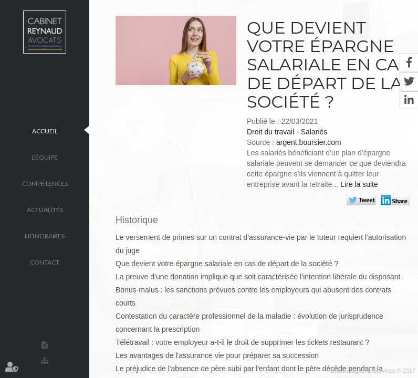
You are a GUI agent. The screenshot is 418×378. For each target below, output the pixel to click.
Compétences (45, 183)
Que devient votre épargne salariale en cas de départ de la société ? (227, 263)
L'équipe (45, 157)
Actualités (45, 209)
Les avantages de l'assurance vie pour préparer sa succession (217, 355)
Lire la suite (359, 184)
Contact (44, 262)
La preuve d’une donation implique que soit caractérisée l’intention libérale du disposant (258, 276)
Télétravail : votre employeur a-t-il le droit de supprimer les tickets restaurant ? (242, 342)
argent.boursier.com (308, 142)
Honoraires (45, 235)
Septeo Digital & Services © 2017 (372, 371)
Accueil (45, 130)
